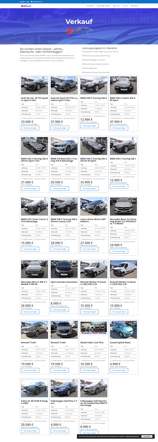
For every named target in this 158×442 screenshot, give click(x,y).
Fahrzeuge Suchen (103, 6)
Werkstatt (134, 6)
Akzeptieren (147, 436)
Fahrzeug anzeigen (30, 128)
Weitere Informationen (132, 436)
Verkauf (125, 6)
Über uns (116, 6)
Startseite (90, 6)
